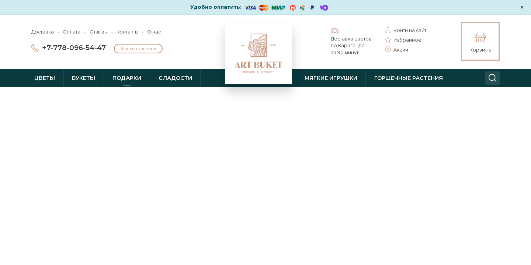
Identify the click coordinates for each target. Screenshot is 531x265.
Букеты (83, 78)
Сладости (175, 78)
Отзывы (99, 32)
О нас (154, 32)
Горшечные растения (408, 78)
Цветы (44, 78)
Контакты (127, 32)
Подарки (126, 78)
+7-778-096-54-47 (74, 47)
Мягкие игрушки (331, 78)
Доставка (42, 32)
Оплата (71, 32)
